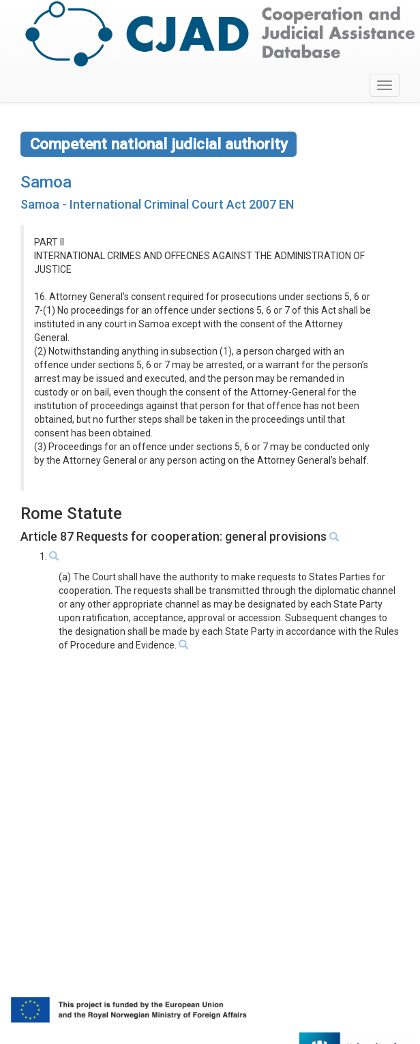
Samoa (46, 182)
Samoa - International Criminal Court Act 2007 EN (157, 204)
